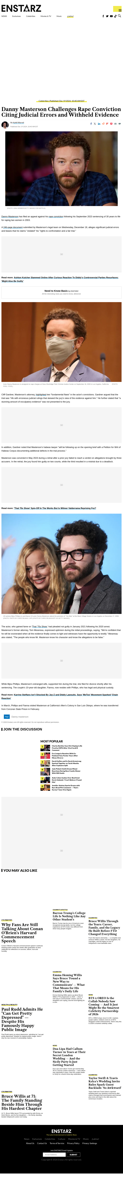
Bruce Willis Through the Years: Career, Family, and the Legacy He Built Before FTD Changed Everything (104, 933)
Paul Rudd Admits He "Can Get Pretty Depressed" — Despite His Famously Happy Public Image (22, 1024)
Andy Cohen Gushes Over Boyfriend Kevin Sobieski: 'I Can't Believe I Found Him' (67, 785)
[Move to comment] (120, 129)
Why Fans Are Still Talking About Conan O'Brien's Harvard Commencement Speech (22, 938)
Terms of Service (57, 1149)
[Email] (115, 129)
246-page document (13, 233)
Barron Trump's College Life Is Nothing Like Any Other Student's (69, 922)
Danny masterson (20, 722)
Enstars (21, 8)
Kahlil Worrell (18, 128)
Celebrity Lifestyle (60, 915)
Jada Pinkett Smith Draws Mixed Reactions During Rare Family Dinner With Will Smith (66, 776)
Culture (61, 1144)
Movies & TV (59, 18)
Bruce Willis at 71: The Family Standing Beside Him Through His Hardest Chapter (21, 1107)
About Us (30, 1149)
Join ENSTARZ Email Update (61, 1156)
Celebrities (42, 16)
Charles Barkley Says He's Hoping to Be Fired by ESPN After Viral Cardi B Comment (67, 753)
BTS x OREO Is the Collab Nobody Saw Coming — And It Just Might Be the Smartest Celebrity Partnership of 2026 (104, 1011)
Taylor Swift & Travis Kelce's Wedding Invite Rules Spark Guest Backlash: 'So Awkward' (105, 1088)
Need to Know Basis (56, 296)
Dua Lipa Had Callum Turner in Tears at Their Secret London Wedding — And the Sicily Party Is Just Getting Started (69, 1062)
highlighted (41, 400)
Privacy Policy (73, 1149)
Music (76, 16)
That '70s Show (39, 632)
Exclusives (22, 16)
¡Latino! (90, 16)
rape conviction (56, 222)
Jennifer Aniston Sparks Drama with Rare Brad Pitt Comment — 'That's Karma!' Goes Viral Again (66, 793)
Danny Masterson (9, 222)
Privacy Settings (89, 1149)
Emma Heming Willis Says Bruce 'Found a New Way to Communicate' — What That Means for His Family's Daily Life (69, 988)
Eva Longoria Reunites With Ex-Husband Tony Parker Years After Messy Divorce (65, 761)
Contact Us (42, 1149)
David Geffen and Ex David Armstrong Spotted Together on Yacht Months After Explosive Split (66, 769)
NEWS (5, 16)
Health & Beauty (9, 1010)
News (26, 1144)
